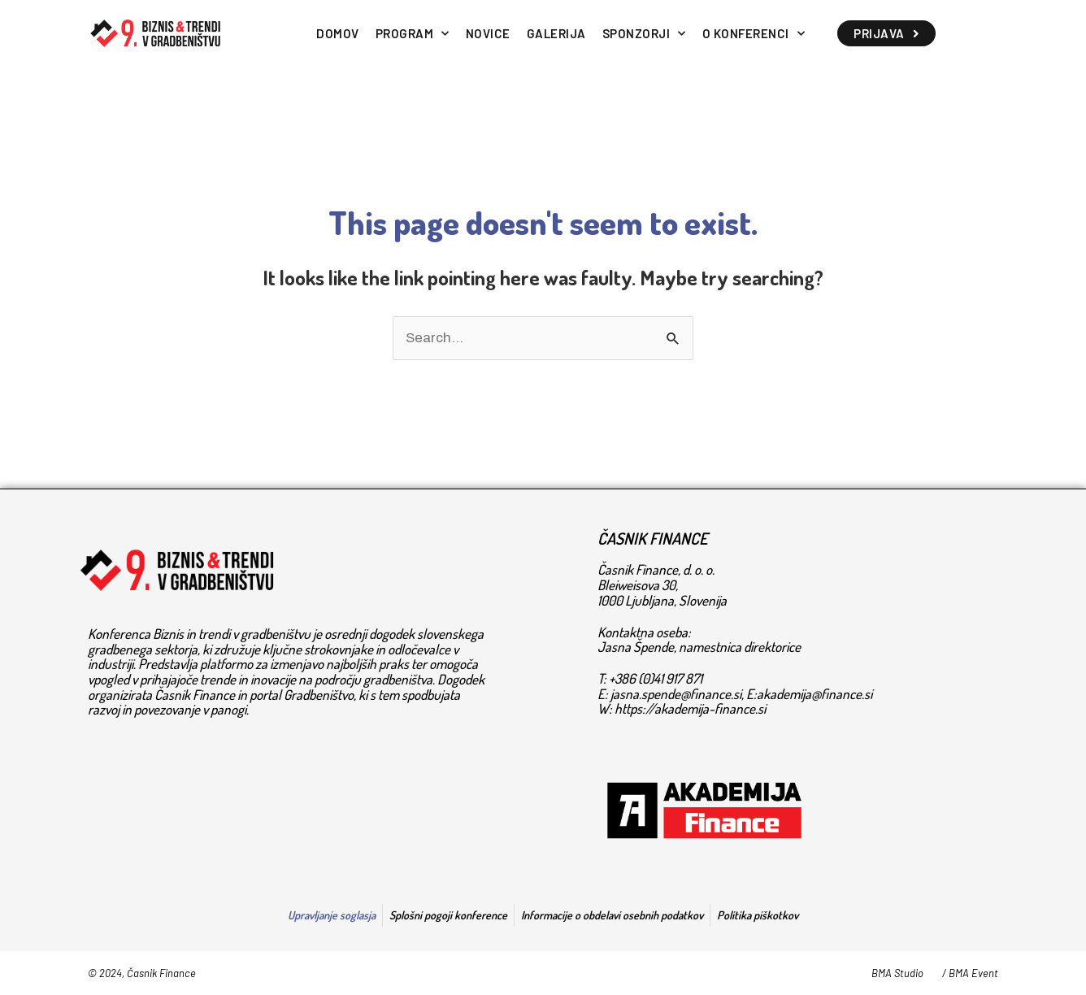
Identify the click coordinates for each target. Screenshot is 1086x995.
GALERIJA (556, 33)
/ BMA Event (970, 973)
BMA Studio (897, 973)
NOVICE (488, 33)
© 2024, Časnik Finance (142, 973)
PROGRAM (413, 33)
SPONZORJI (644, 33)
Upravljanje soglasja (332, 915)
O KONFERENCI (754, 33)
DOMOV (337, 33)
